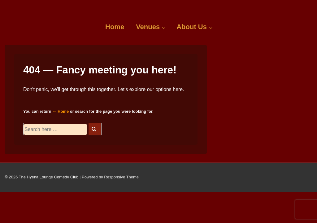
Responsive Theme (121, 177)
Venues (151, 26)
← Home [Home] (60, 111)
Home (114, 27)
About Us (195, 26)
